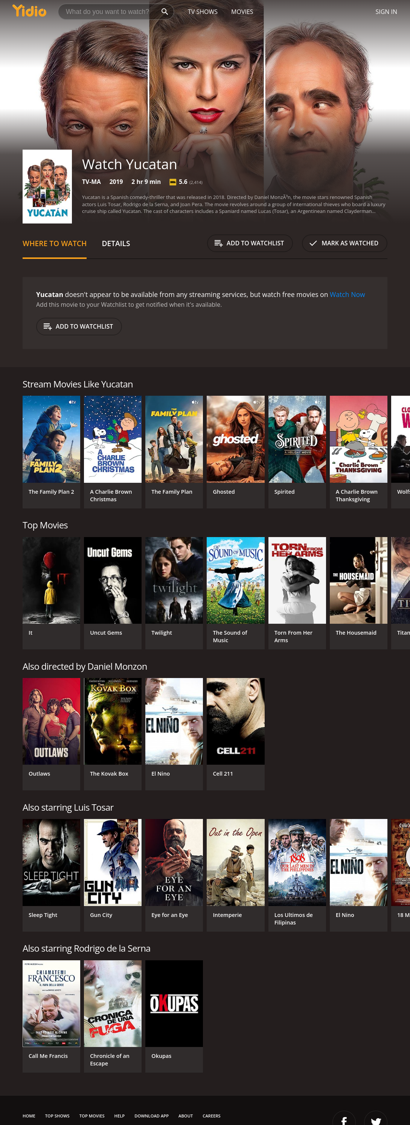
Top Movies (92, 1116)
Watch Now (347, 294)
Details (116, 243)
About (185, 1116)
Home (29, 1116)
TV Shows (203, 12)
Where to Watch (55, 243)
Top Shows (57, 1116)
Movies (242, 12)
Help (119, 1116)
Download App (151, 1116)
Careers (211, 1116)
